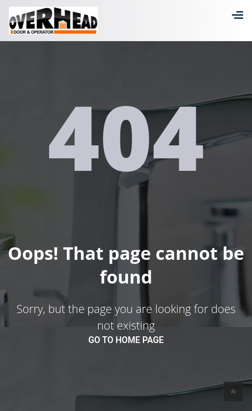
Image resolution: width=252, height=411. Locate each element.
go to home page (126, 340)
